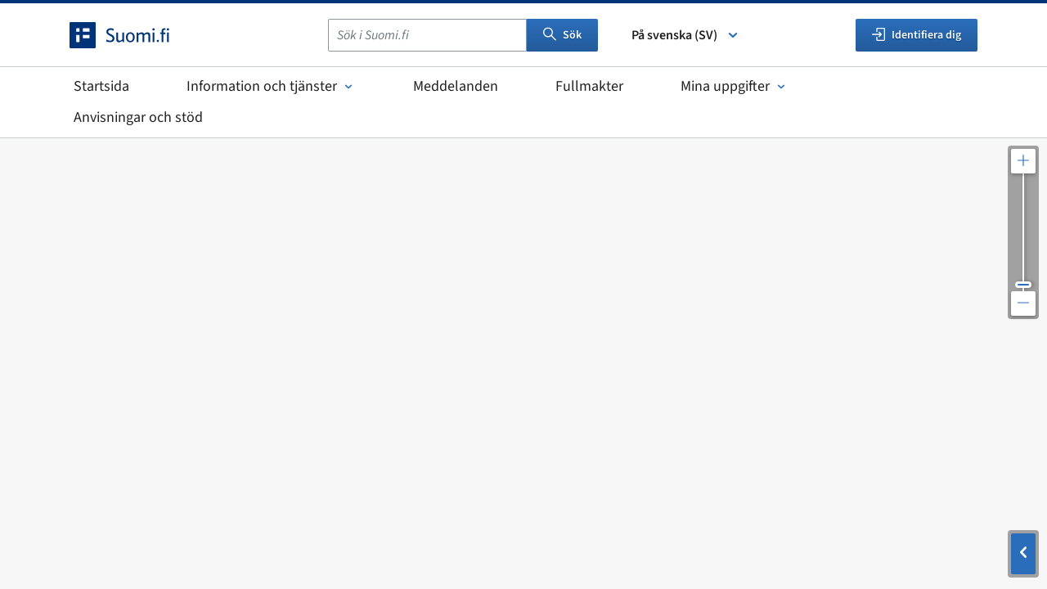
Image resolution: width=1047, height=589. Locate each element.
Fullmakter (589, 86)
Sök (562, 35)
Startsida (101, 86)
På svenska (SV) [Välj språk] (685, 35)
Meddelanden (455, 86)
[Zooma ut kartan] (1023, 303)
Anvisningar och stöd (138, 117)
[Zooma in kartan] (1023, 161)
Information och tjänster (271, 86)
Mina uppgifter (735, 86)
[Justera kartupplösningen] (1023, 232)
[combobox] (427, 35)
